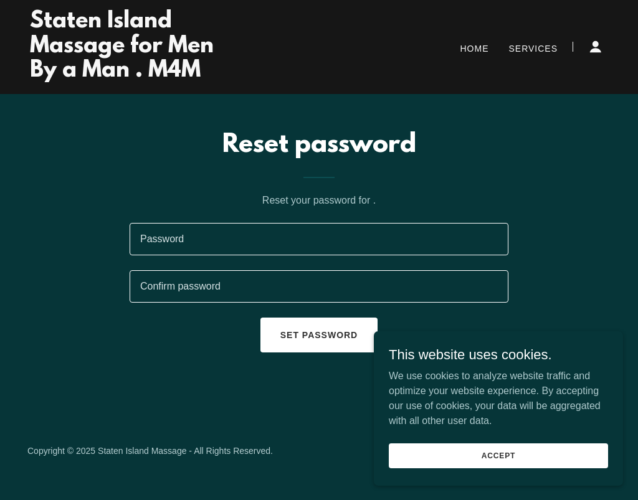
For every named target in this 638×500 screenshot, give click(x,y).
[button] (595, 46)
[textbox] (319, 239)
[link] (131, 73)
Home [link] (474, 49)
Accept (498, 455)
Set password (319, 335)
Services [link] (533, 49)
